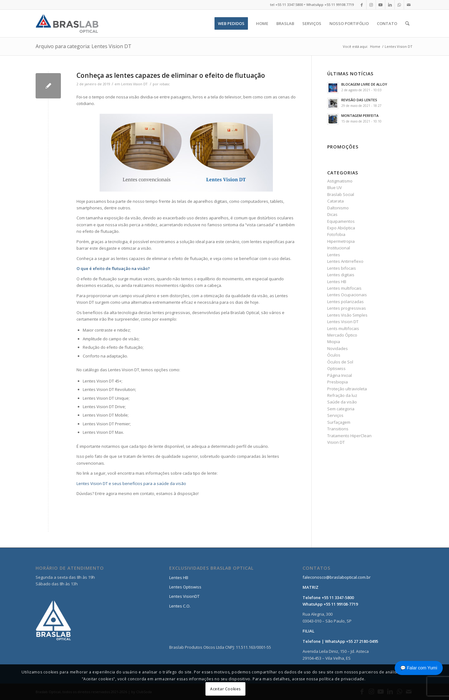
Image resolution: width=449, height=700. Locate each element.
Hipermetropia (341, 241)
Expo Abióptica (341, 228)
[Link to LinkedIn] (389, 4)
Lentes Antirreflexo (345, 261)
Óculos (333, 355)
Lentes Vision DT (134, 84)
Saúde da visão (342, 402)
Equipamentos (341, 221)
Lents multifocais (343, 328)
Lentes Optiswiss (185, 587)
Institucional (338, 248)
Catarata (335, 201)
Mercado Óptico (342, 335)
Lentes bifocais (341, 268)
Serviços (335, 415)
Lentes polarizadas (345, 301)
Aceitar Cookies (225, 689)
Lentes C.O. (179, 606)
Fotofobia (336, 234)
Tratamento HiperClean (349, 435)
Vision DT (336, 442)
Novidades (337, 348)
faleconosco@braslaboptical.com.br (337, 577)
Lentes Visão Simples (347, 315)
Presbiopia (337, 382)
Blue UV (334, 187)
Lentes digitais (340, 275)
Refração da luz (342, 395)
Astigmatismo (340, 181)
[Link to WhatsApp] (399, 4)
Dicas (332, 214)
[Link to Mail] (408, 4)
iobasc (165, 84)
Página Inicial (339, 375)
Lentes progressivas (346, 308)
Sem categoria (340, 409)
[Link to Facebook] (361, 4)
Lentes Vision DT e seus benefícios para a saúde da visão (131, 483)
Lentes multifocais (344, 288)
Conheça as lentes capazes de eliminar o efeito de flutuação (170, 75)
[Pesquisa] (407, 23)
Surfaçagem (338, 422)
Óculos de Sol (340, 362)
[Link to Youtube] (380, 4)
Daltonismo (338, 208)
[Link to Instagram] (371, 4)
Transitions (337, 429)
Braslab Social (340, 194)
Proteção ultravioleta (347, 389)
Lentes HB (336, 281)
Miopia (333, 341)
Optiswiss (336, 368)
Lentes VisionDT (184, 596)
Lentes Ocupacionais (347, 295)
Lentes (333, 255)
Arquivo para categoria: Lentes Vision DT (83, 46)
